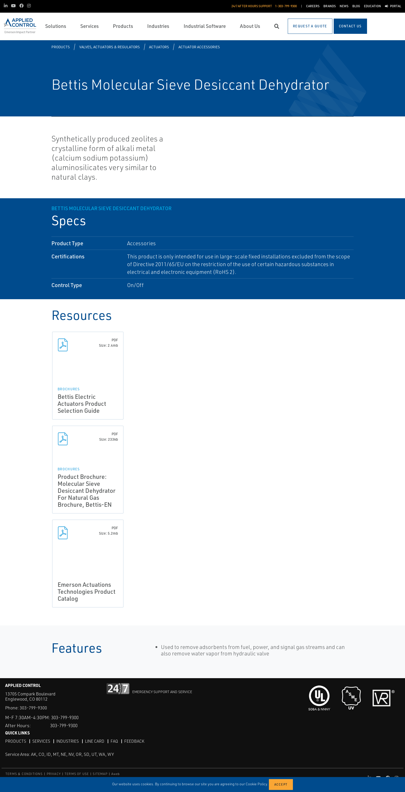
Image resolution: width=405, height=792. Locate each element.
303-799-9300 (33, 707)
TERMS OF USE (77, 774)
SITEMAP (100, 774)
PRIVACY (54, 774)
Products (60, 47)
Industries (68, 740)
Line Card (96, 740)
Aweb (115, 774)
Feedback (136, 740)
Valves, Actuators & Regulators (109, 47)
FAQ (116, 740)
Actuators (159, 47)
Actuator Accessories (199, 47)
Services (41, 740)
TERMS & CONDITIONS (24, 774)
